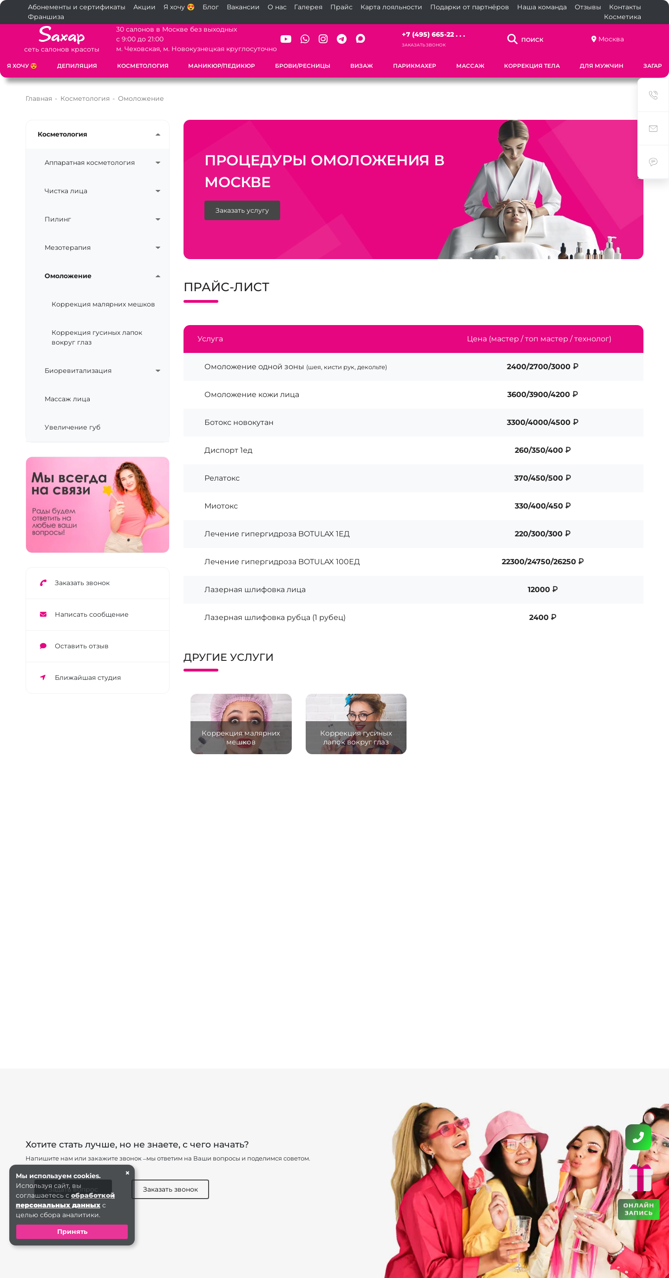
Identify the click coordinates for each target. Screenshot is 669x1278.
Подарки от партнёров (469, 7)
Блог (211, 7)
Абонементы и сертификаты (76, 7)
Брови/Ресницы (302, 65)
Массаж (470, 65)
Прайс (341, 7)
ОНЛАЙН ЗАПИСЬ (639, 1208)
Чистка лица (66, 191)
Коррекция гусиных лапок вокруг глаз (97, 337)
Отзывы (588, 7)
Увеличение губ (72, 427)
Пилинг (58, 219)
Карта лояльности (391, 7)
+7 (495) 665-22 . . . (433, 34)
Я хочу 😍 (179, 7)
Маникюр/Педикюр (221, 65)
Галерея (308, 7)
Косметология (143, 65)
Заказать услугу (242, 210)
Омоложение (68, 276)
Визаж (361, 65)
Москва (611, 39)
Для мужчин (601, 65)
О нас (277, 7)
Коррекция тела (532, 65)
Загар (652, 65)
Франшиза (46, 17)
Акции (144, 7)
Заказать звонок (424, 44)
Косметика (622, 17)
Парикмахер (414, 65)
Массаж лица (67, 399)
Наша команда (542, 7)
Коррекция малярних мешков (103, 304)
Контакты (625, 7)
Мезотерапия (68, 247)
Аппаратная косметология (90, 162)
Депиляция (77, 65)
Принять (72, 1231)
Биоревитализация (78, 370)
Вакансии (243, 7)
